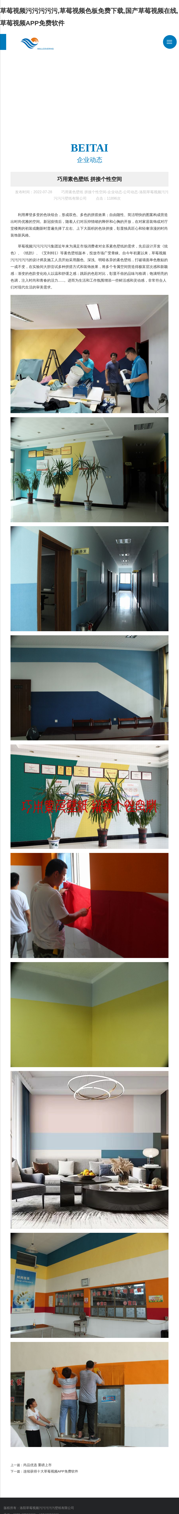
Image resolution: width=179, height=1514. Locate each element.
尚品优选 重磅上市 (36, 1462)
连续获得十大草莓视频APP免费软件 (49, 1468)
